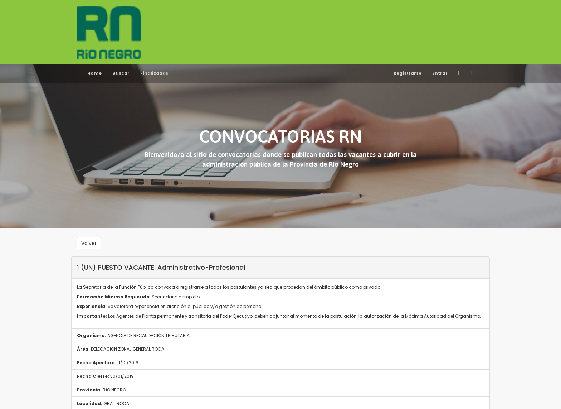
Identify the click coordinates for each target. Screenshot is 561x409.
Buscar (121, 73)
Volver (89, 243)
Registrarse (407, 73)
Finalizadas (154, 73)
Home (94, 73)
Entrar (440, 73)
